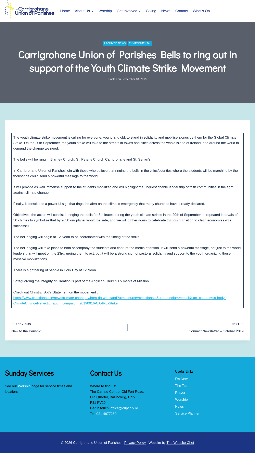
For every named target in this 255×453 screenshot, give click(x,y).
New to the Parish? (67, 327)
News (165, 11)
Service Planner (187, 413)
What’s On (201, 11)
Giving (151, 11)
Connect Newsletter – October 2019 (187, 327)
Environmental (140, 43)
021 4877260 (106, 414)
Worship (105, 11)
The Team (182, 386)
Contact (181, 11)
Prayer (180, 393)
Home (65, 11)
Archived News (115, 43)
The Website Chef (180, 443)
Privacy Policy (135, 443)
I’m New (181, 379)
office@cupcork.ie (124, 408)
